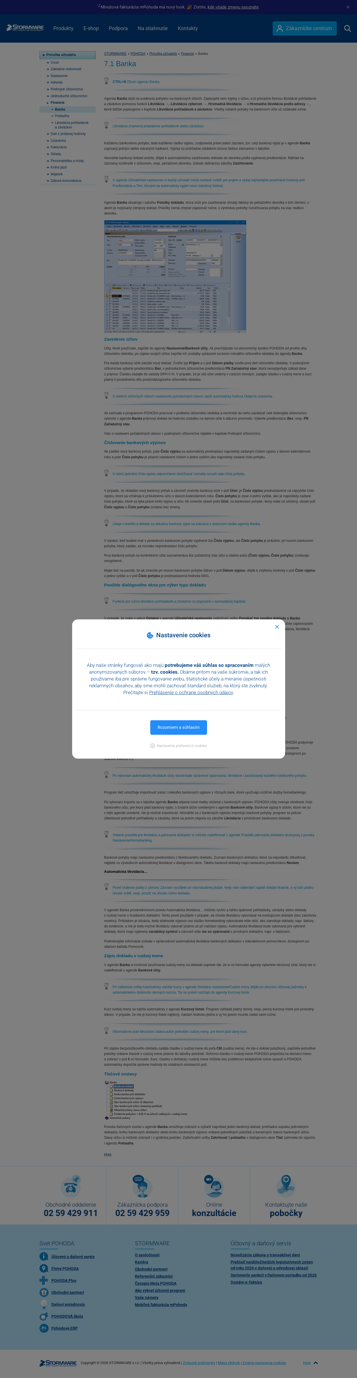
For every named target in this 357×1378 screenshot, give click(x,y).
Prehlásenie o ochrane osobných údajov (191, 692)
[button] (178, 746)
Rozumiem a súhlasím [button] (179, 727)
